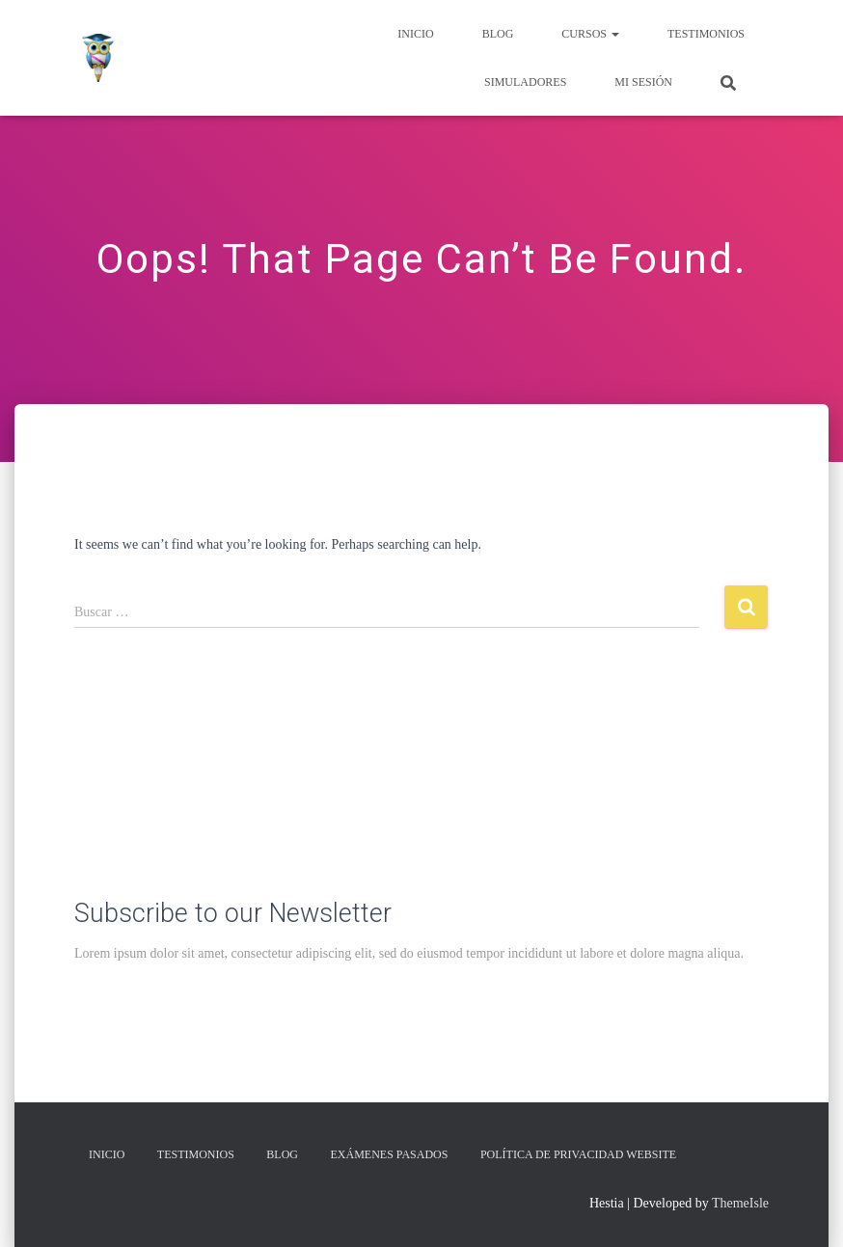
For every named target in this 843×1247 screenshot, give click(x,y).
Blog (498, 34)
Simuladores (525, 82)
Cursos (590, 34)
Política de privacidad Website (578, 1154)
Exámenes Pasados (390, 1154)
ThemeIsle (740, 1203)
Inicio (415, 34)
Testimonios (706, 34)
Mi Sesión (643, 82)
